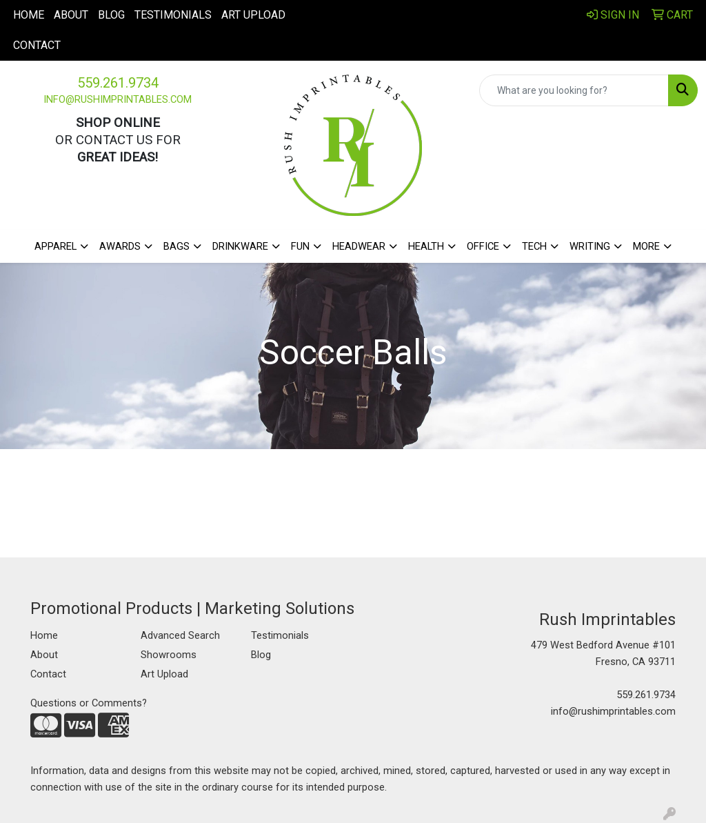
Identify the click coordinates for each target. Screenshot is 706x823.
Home (28, 14)
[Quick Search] (574, 90)
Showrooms (168, 654)
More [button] (646, 246)
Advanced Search (180, 635)
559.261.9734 (118, 83)
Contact (37, 45)
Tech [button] (534, 246)
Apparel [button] (55, 246)
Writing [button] (589, 246)
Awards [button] (120, 246)
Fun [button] (300, 246)
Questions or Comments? (88, 703)
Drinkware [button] (240, 246)
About (71, 14)
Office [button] (483, 246)
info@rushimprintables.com (117, 99)
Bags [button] (176, 246)
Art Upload (253, 14)
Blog (111, 14)
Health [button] (426, 246)
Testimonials (173, 14)
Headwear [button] (358, 246)
